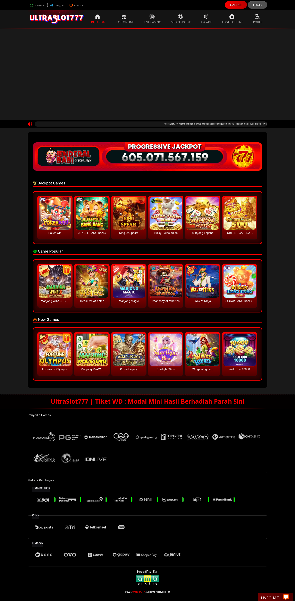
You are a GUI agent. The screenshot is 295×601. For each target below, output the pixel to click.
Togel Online (232, 19)
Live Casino (152, 19)
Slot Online (124, 19)
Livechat (76, 5)
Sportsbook (181, 19)
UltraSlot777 (138, 592)
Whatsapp (37, 5)
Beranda (98, 19)
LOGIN (257, 5)
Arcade (206, 19)
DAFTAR (236, 5)
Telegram (57, 5)
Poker (258, 19)
